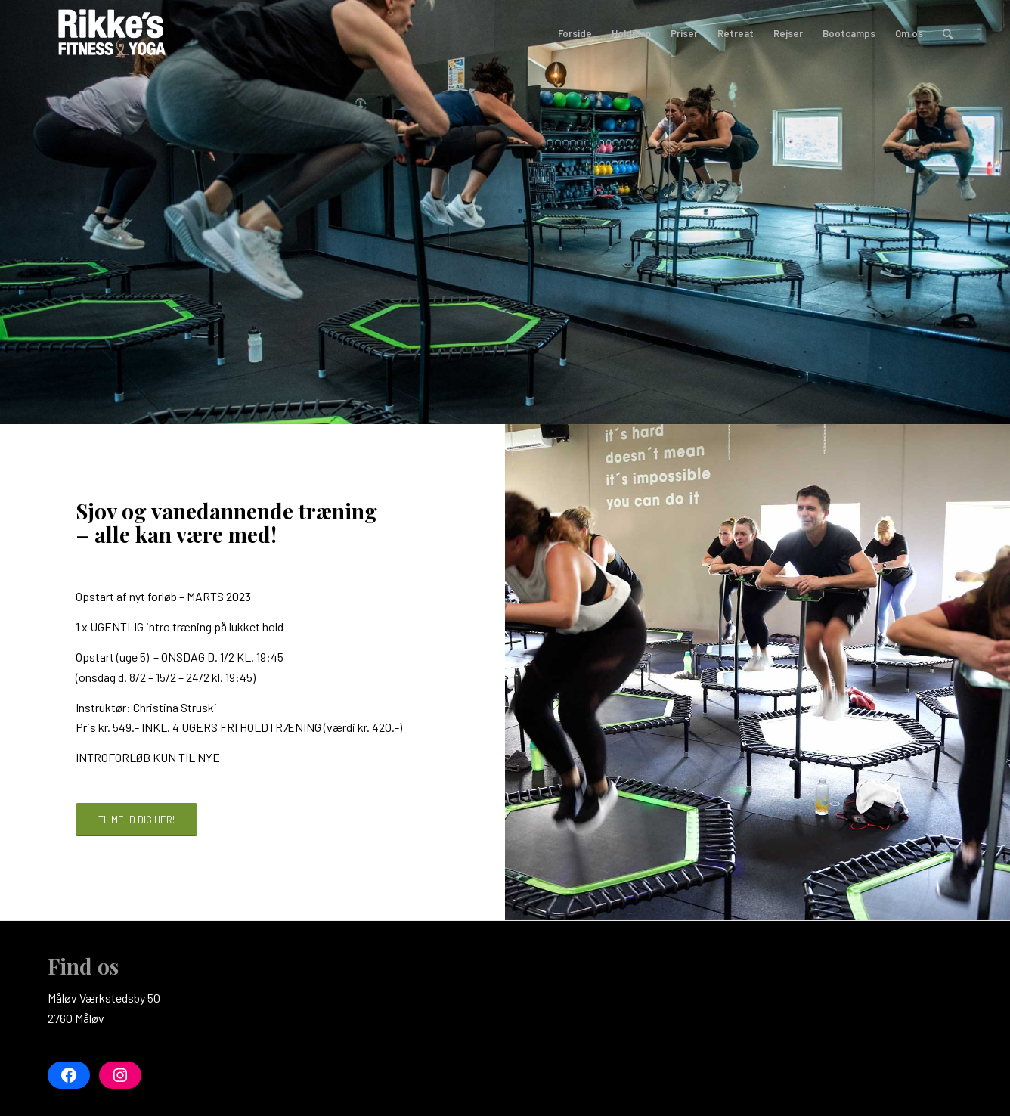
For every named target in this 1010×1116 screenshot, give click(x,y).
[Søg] (947, 33)
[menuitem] (575, 33)
